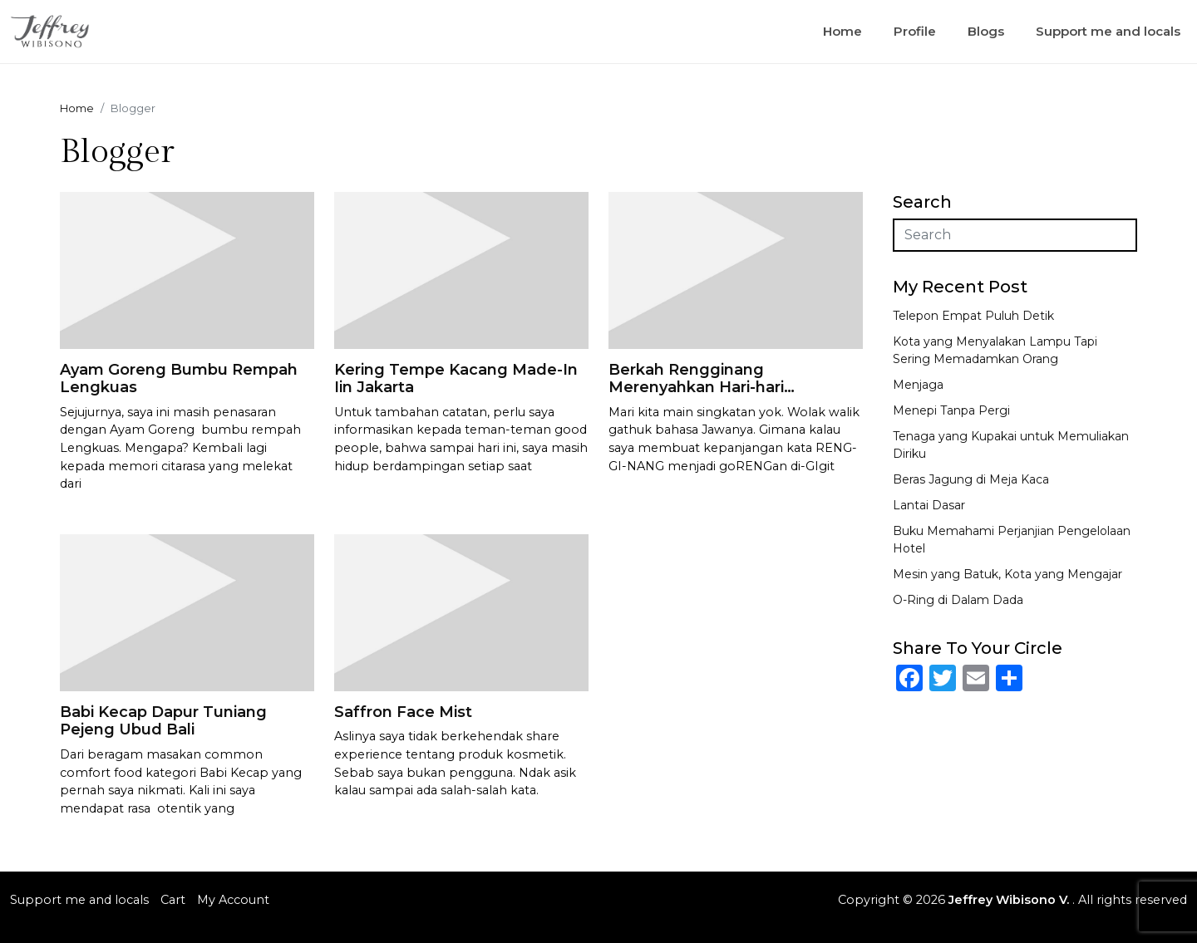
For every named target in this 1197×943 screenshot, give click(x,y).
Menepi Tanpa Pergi (951, 410)
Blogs (986, 31)
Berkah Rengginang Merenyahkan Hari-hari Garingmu (696, 388)
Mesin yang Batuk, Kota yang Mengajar (1007, 574)
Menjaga (918, 384)
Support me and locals (1108, 31)
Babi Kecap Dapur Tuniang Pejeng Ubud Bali (163, 721)
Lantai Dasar (929, 505)
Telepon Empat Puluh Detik (973, 315)
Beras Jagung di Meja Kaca (971, 479)
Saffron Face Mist (403, 712)
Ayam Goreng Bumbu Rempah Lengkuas (179, 379)
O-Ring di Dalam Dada (958, 599)
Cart (172, 899)
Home (842, 31)
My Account (233, 899)
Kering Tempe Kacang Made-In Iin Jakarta (456, 379)
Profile (915, 31)
